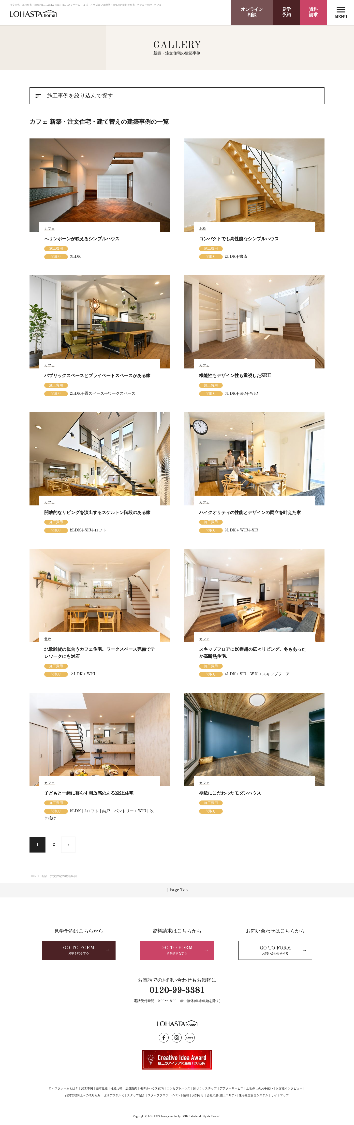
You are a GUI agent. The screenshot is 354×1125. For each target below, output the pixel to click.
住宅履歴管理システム (253, 1095)
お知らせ (198, 1095)
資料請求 (313, 12)
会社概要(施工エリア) (221, 1095)
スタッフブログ (158, 1095)
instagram (177, 1038)
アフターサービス (231, 1088)
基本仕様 (102, 1088)
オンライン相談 (252, 12)
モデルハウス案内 (152, 1088)
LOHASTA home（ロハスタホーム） (33, 15)
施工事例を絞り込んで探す (74, 96)
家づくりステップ (205, 1088)
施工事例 (87, 1088)
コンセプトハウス (178, 1088)
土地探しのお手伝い (259, 1088)
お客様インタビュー (289, 1088)
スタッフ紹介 (136, 1095)
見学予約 (286, 12)
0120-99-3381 (177, 991)
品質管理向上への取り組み (83, 1095)
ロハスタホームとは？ (63, 1088)
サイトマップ (280, 1095)
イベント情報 (180, 1095)
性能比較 (116, 1088)
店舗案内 (131, 1088)
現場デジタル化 (113, 1095)
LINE (190, 1038)
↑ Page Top (177, 890)
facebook (164, 1038)
